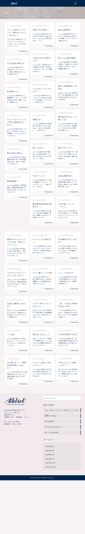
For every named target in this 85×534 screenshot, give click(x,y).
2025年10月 (50, 467)
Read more (23, 51)
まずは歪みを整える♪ (16, 63)
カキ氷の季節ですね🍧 (68, 334)
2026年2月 (49, 455)
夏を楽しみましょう (41, 334)
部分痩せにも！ (13, 91)
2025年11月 (50, 463)
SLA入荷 (10, 334)
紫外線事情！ (12, 181)
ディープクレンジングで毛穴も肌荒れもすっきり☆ (16, 122)
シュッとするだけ (65, 273)
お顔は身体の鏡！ (65, 176)
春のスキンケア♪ (65, 148)
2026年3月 (49, 450)
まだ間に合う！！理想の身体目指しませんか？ (16, 365)
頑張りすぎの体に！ (41, 30)
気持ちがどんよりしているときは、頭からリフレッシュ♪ (16, 242)
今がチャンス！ (39, 176)
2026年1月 (49, 459)
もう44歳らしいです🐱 (42, 273)
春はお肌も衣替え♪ (15, 153)
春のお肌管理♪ (64, 30)
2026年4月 (49, 446)
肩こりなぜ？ (38, 148)
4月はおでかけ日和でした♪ (53, 427)
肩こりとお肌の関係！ (67, 58)
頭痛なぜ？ (37, 119)
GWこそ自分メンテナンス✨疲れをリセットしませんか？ (16, 32)
